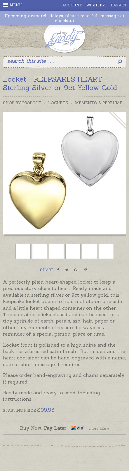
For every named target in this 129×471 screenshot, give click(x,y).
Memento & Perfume (98, 103)
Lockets (58, 103)
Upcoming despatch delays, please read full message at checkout (64, 18)
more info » (99, 428)
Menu (12, 5)
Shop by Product (22, 103)
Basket (119, 5)
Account (72, 5)
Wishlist (96, 5)
